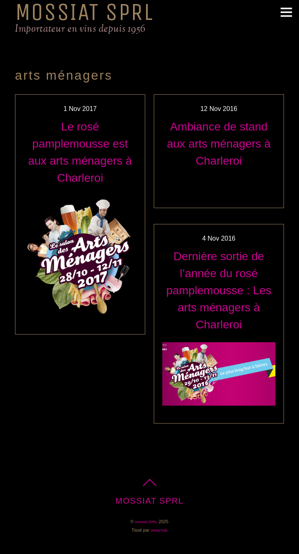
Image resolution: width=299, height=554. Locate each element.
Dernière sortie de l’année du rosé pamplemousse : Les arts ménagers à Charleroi (218, 290)
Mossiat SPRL (146, 522)
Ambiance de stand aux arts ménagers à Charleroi (219, 143)
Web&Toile (159, 530)
